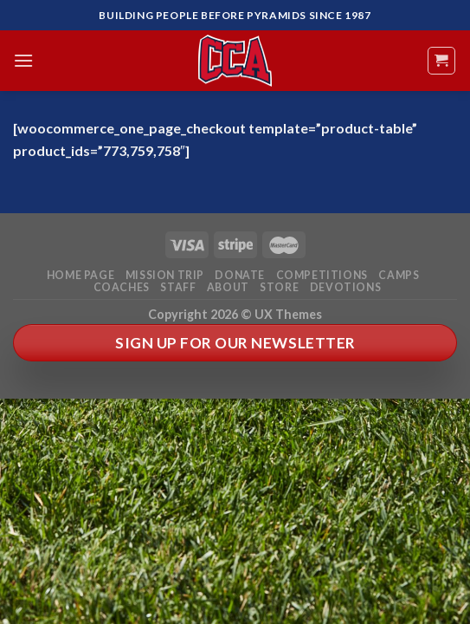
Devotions (346, 287)
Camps (398, 275)
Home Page (81, 275)
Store (279, 287)
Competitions (322, 275)
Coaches (121, 287)
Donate (240, 275)
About (228, 287)
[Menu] (23, 60)
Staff (178, 287)
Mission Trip (165, 275)
